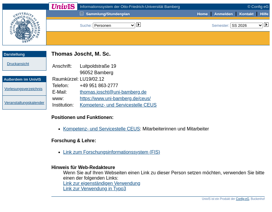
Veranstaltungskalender (24, 102)
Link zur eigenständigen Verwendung (101, 183)
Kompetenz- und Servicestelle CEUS (118, 104)
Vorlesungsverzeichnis (23, 89)
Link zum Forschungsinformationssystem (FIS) (111, 152)
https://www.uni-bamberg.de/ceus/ (115, 98)
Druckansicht (18, 64)
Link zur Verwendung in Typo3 (94, 188)
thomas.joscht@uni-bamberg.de (113, 92)
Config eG (242, 199)
